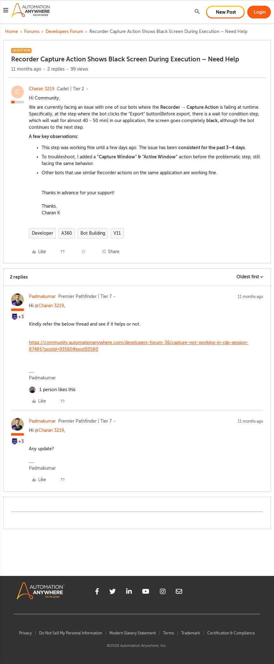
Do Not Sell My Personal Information (70, 633)
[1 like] (52, 389)
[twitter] (112, 592)
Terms (168, 633)
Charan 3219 (41, 88)
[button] (5, 11)
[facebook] (97, 592)
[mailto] (179, 592)
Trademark (190, 633)
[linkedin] (129, 592)
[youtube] (145, 592)
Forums (31, 31)
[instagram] (163, 592)
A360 (66, 233)
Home (11, 31)
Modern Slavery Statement (132, 633)
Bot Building (92, 233)
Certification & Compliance (231, 633)
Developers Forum (64, 31)
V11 (117, 233)
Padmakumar (42, 296)
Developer (42, 233)
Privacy (25, 633)
